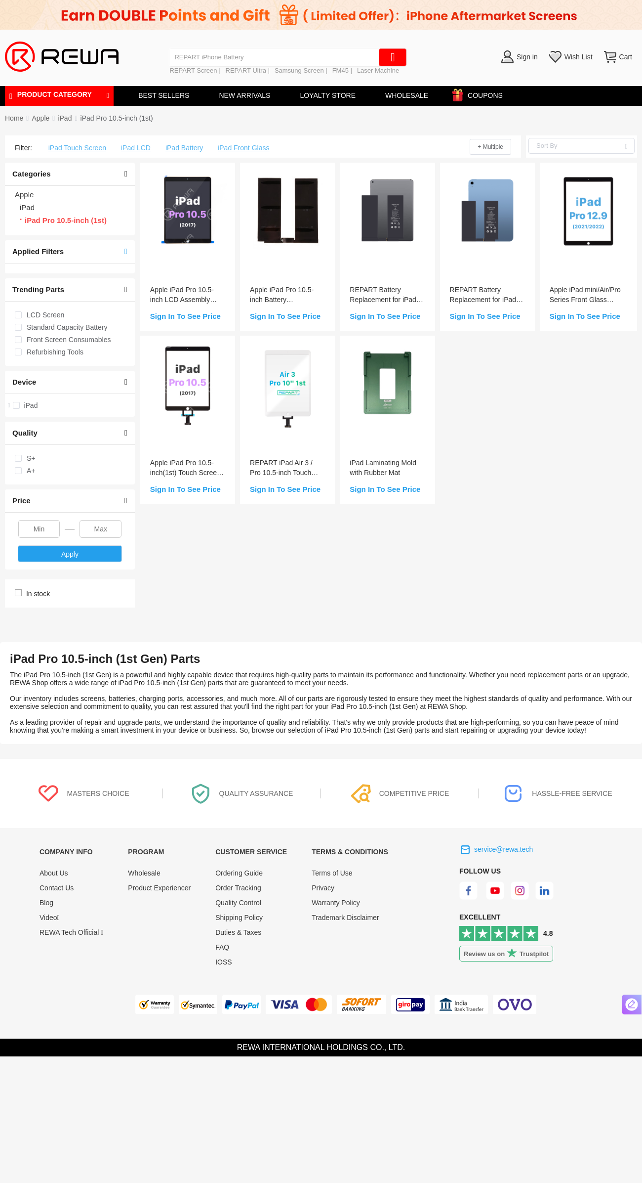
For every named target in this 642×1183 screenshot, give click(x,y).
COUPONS (480, 93)
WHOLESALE (406, 95)
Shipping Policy (239, 917)
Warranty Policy (336, 903)
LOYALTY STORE (328, 95)
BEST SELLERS (163, 95)
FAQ (222, 947)
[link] (40, 118)
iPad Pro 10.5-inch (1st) (116, 118)
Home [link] (14, 118)
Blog (46, 903)
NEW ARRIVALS (244, 95)
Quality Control (238, 903)
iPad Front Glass (243, 148)
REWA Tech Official (71, 932)
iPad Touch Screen (77, 148)
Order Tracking (238, 888)
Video (50, 917)
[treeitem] (70, 405)
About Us (54, 873)
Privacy (323, 888)
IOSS (223, 962)
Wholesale (144, 873)
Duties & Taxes (238, 932)
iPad (65, 118)
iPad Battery (184, 148)
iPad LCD (136, 148)
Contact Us (57, 888)
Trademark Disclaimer (345, 917)
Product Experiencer (159, 888)
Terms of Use (332, 873)
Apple (40, 118)
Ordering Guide (239, 873)
